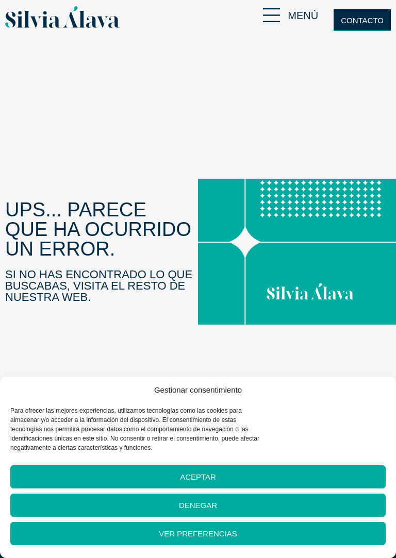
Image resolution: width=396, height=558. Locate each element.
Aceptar (198, 476)
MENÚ (303, 15)
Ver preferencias (198, 533)
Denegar (198, 505)
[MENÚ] (271, 15)
